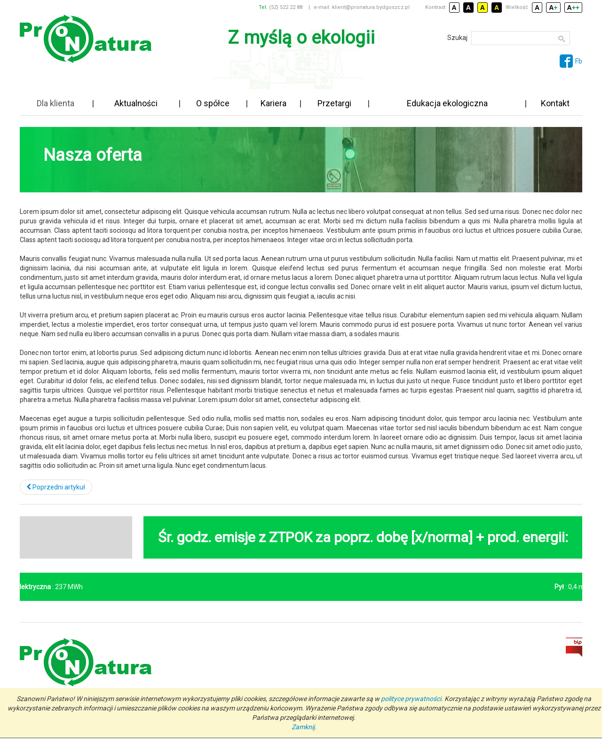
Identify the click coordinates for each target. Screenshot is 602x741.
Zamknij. (304, 727)
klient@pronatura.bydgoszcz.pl (371, 7)
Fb (571, 61)
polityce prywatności (411, 698)
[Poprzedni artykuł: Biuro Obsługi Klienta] (56, 487)
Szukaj (457, 37)
